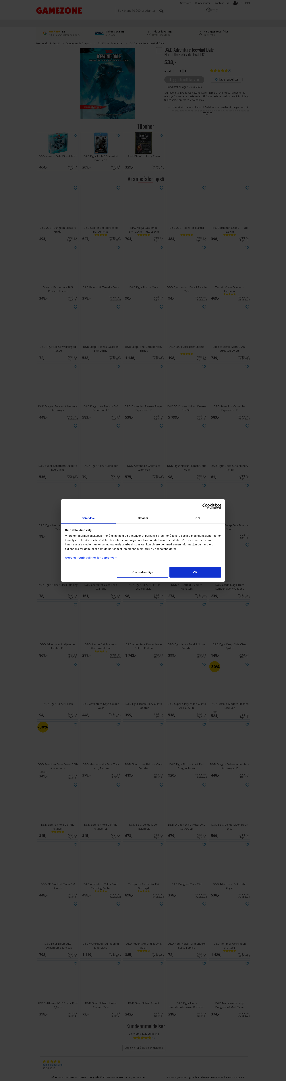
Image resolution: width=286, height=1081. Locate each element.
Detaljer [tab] (143, 518)
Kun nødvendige (142, 572)
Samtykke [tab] (88, 518)
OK (195, 572)
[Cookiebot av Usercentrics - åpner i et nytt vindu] (205, 506)
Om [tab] (197, 518)
